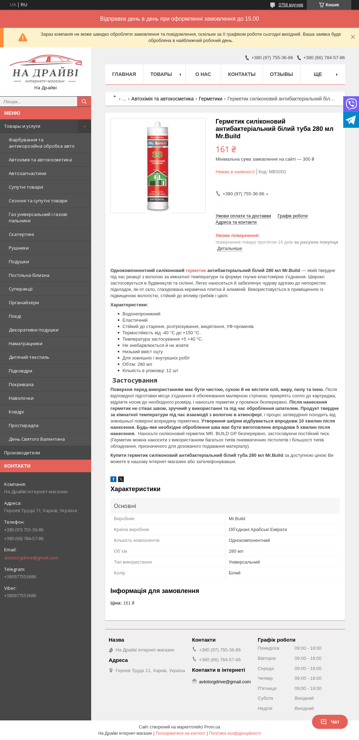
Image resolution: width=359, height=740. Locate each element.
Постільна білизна (29, 275)
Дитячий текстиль (29, 357)
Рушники (19, 248)
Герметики (210, 99)
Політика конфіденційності (235, 733)
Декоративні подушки (34, 330)
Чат (329, 722)
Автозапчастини (27, 173)
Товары (161, 74)
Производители (22, 452)
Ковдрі (16, 412)
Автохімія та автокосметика (40, 159)
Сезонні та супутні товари (38, 200)
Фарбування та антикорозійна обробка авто (42, 143)
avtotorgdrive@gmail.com (31, 557)
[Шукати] (84, 101)
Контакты (242, 74)
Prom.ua (212, 727)
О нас (203, 74)
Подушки (19, 261)
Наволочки (21, 398)
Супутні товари (26, 187)
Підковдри (20, 371)
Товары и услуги (22, 126)
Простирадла (24, 425)
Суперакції (21, 289)
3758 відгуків (290, 4)
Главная (124, 74)
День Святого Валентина (37, 439)
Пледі (15, 316)
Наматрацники (25, 343)
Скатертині (21, 234)
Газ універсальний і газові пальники (38, 217)
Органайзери (24, 302)
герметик (196, 270)
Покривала (21, 384)
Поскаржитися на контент (180, 733)
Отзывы (281, 74)
